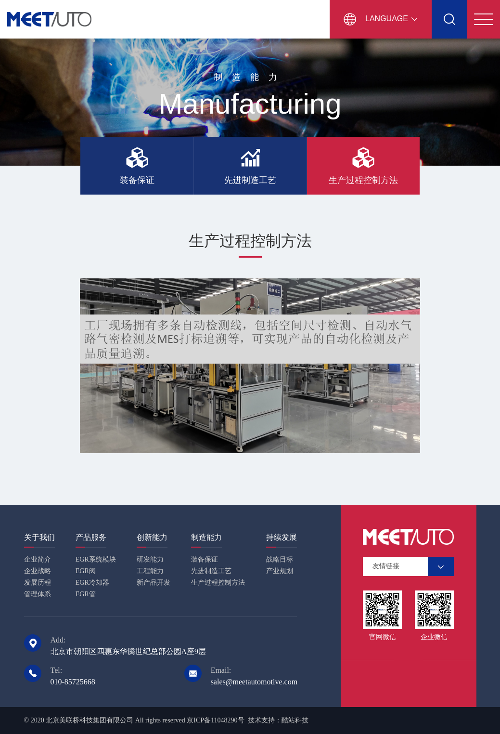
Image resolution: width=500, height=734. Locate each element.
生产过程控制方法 (218, 582)
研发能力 (150, 559)
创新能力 (152, 537)
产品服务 (91, 537)
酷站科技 (295, 720)
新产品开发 (153, 582)
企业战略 (37, 571)
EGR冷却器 (92, 582)
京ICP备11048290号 (215, 720)
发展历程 (37, 582)
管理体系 (37, 594)
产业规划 (279, 571)
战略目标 (279, 559)
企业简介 (37, 559)
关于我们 (39, 537)
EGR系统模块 (96, 559)
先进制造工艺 (211, 571)
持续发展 (281, 537)
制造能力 (206, 537)
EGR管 (86, 594)
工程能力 (150, 571)
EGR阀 (86, 571)
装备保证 (204, 559)
